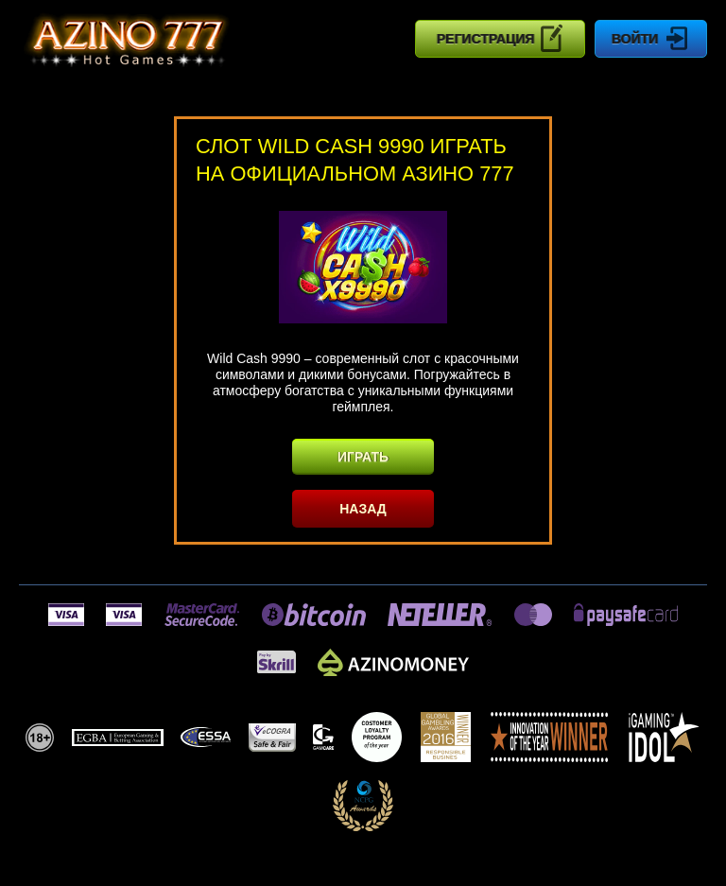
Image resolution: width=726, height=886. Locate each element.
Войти (651, 38)
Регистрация (500, 38)
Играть (363, 456)
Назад (363, 508)
